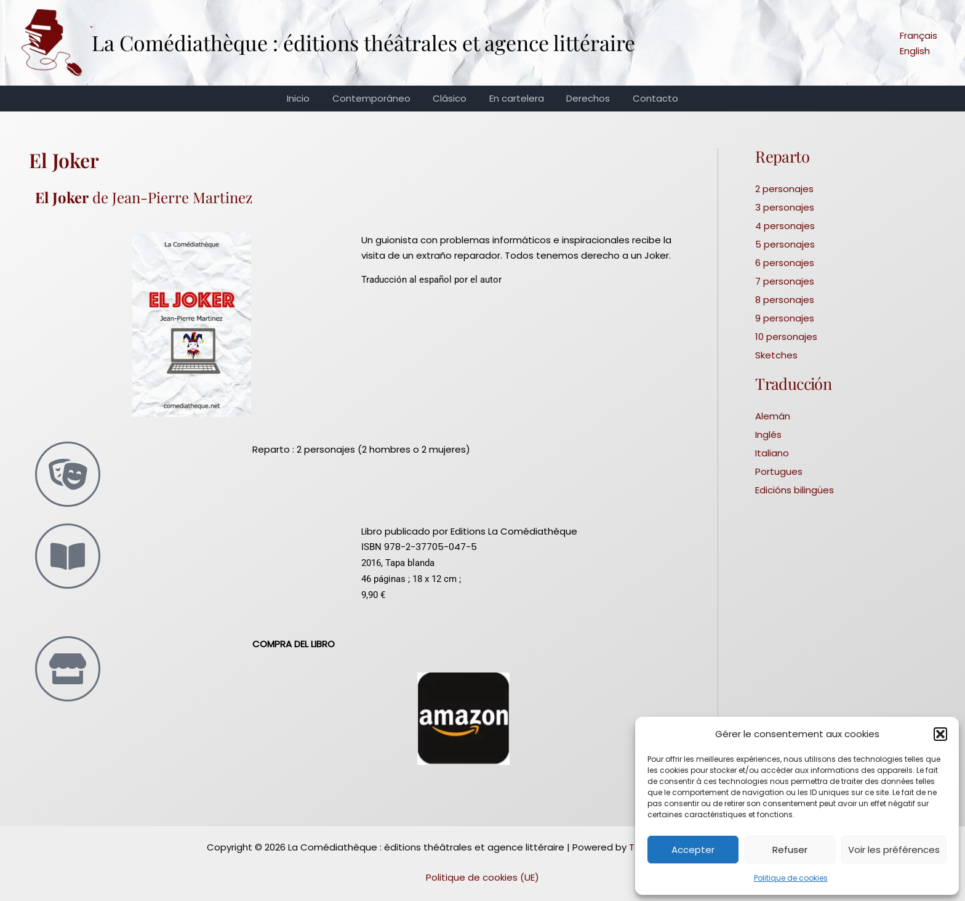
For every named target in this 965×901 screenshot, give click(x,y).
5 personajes (785, 244)
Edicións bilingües (794, 489)
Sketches (776, 355)
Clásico (452, 98)
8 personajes (784, 299)
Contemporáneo (377, 98)
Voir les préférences (894, 849)
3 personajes (784, 207)
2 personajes (784, 188)
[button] (940, 734)
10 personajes (786, 336)
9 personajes (784, 318)
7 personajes (784, 281)
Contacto (645, 98)
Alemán (772, 416)
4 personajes (785, 225)
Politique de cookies (791, 878)
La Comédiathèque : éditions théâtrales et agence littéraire (363, 42)
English (915, 50)
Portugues (779, 471)
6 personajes (784, 262)
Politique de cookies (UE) (482, 877)
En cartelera (514, 98)
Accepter (693, 849)
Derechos (582, 98)
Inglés (768, 434)
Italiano (772, 452)
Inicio (308, 98)
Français (918, 35)
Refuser (789, 849)
